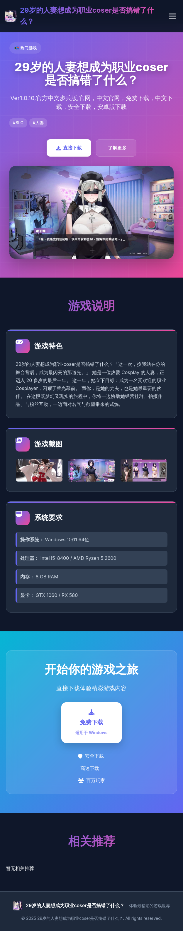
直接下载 (69, 148)
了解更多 (117, 148)
